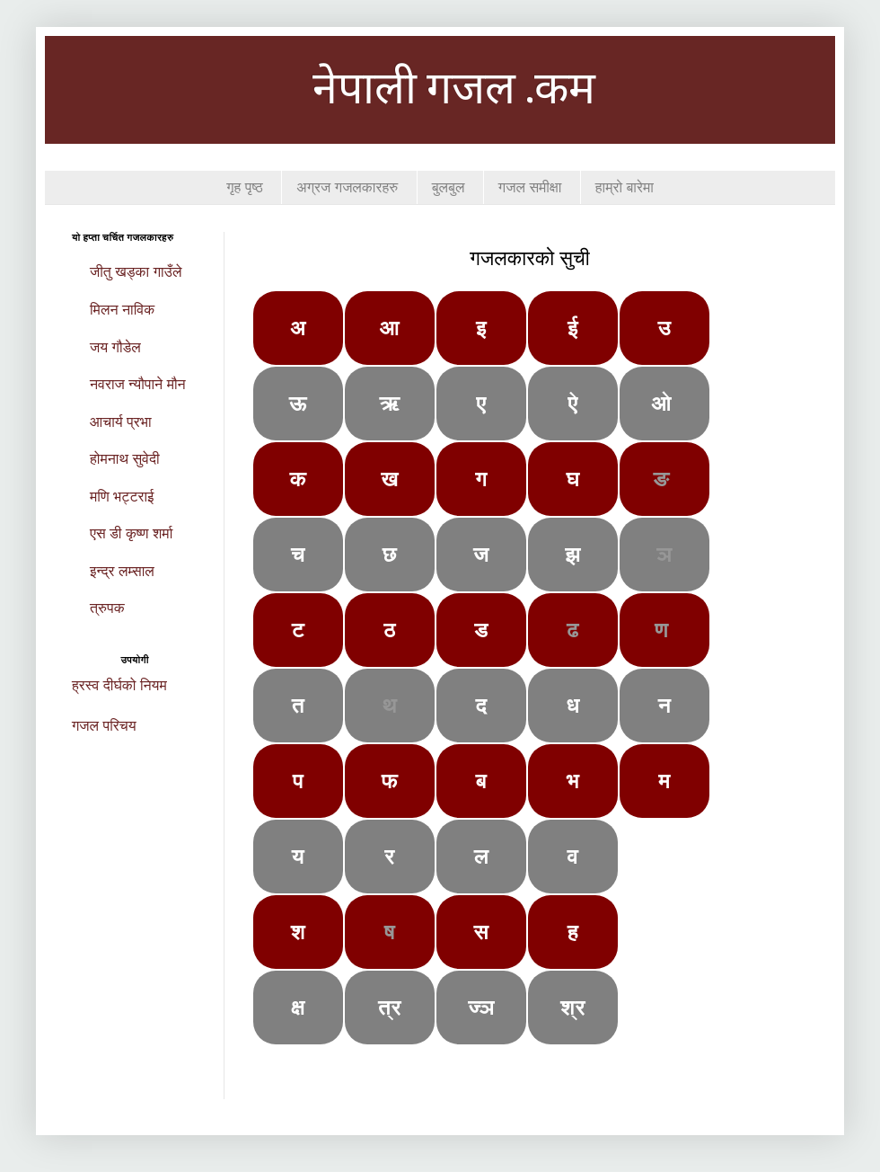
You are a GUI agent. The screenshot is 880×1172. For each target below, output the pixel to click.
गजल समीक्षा (529, 187)
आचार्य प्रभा (121, 422)
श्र (572, 1007)
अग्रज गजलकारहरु (347, 187)
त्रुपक (107, 608)
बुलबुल (448, 187)
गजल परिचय (104, 725)
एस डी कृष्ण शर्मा (131, 533)
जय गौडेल (115, 347)
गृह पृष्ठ (244, 187)
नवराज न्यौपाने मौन (138, 384)
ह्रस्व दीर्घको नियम (119, 685)
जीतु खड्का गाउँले (135, 272)
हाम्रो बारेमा (624, 187)
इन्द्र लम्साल (122, 571)
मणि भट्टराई (122, 496)
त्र (389, 1007)
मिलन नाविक (122, 309)
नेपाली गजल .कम (453, 91)
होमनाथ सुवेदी (125, 458)
